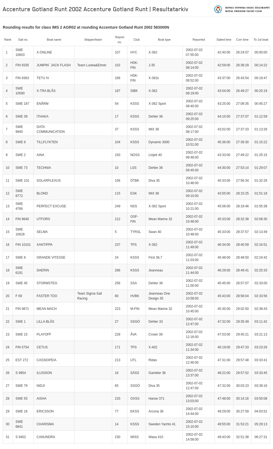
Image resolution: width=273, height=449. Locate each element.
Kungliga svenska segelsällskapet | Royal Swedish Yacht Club (242, 9)
